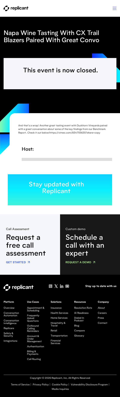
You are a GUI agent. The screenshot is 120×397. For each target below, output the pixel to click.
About (101, 308)
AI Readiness (81, 313)
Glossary (79, 336)
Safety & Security (8, 334)
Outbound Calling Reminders (33, 328)
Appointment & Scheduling (35, 309)
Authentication (35, 346)
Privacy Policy (40, 385)
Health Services (59, 313)
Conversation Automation (11, 314)
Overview (9, 308)
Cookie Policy (59, 385)
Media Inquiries (60, 389)
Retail (54, 331)
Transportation (59, 336)
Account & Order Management (34, 339)
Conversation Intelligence (11, 322)
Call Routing (34, 359)
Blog (76, 326)
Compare (79, 331)
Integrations (10, 341)
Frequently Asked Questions (33, 318)
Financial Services (56, 342)
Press (101, 318)
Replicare (9, 328)
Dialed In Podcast (79, 319)
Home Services (59, 318)
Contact (102, 323)
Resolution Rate (83, 308)
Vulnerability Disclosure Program (89, 385)
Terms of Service (20, 385)
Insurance (56, 308)
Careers (102, 313)
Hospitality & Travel (58, 324)
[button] (114, 8)
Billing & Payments (32, 352)
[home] (16, 8)
